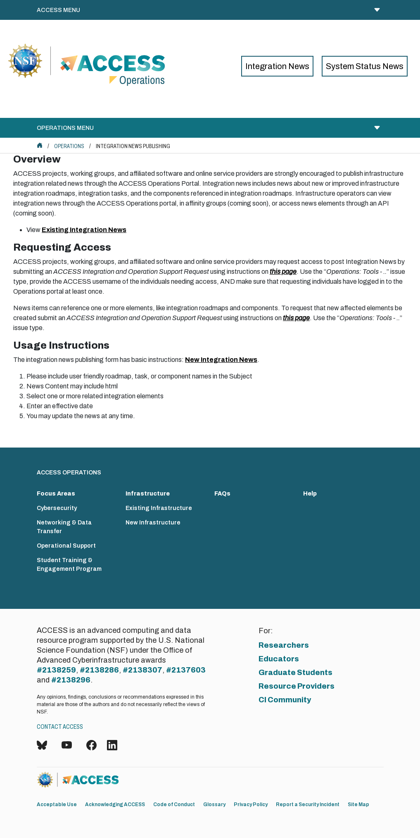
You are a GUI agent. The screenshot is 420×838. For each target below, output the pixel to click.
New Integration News (221, 359)
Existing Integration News (84, 229)
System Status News (364, 66)
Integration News (277, 66)
